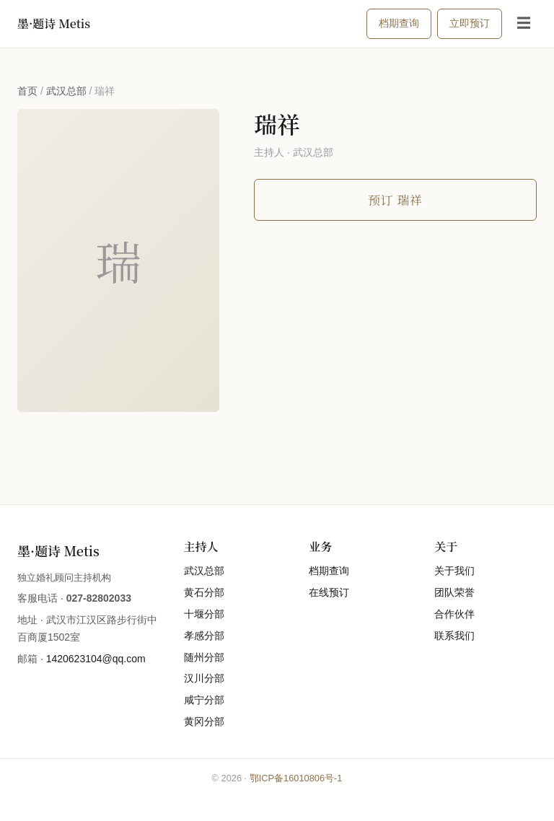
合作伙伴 (454, 614)
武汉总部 (66, 91)
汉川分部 (204, 678)
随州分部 (204, 657)
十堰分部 (204, 614)
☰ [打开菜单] (523, 23)
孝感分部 (204, 635)
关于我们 (454, 570)
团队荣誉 (454, 592)
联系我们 (454, 635)
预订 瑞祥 (395, 199)
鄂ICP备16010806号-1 (296, 778)
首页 (27, 91)
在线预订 (329, 592)
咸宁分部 (204, 700)
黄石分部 (204, 592)
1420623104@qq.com (96, 658)
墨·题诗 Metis (53, 23)
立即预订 (469, 23)
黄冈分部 (204, 721)
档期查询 (399, 23)
